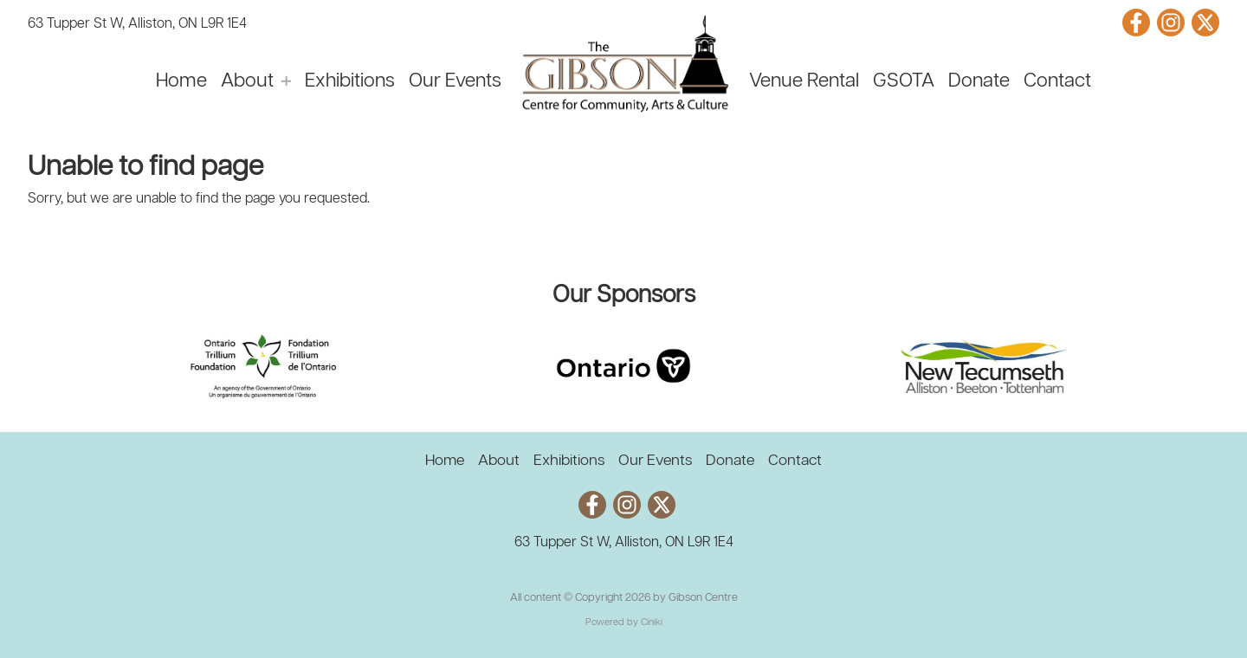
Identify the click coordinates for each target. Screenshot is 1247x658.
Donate (979, 81)
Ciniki (651, 622)
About (247, 81)
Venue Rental (804, 81)
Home (181, 81)
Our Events (455, 81)
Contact (1057, 81)
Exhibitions (350, 81)
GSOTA (903, 81)
